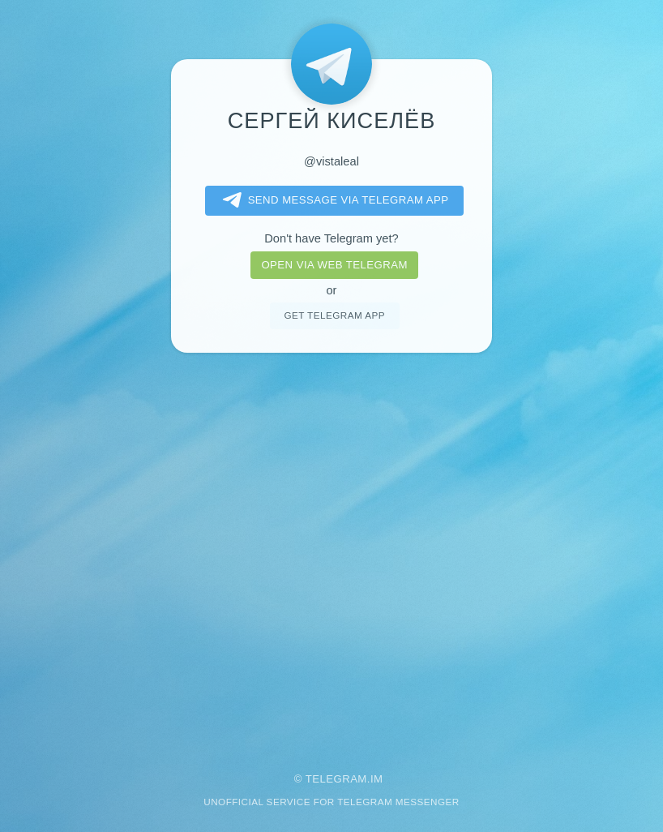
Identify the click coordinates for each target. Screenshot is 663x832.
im (376, 779)
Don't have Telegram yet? (331, 238)
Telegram (336, 779)
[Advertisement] (331, 551)
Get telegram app (334, 315)
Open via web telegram (334, 265)
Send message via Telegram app (332, 200)
